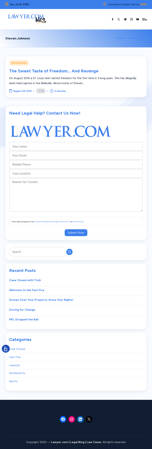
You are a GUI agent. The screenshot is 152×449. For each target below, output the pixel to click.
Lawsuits (14, 365)
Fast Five (15, 357)
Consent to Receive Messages (46, 221)
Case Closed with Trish (25, 280)
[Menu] (144, 19)
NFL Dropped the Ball (24, 319)
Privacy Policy (78, 221)
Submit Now (76, 232)
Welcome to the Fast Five (26, 290)
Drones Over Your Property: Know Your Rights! (41, 299)
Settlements (19, 63)
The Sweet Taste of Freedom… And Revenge (54, 70)
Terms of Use (65, 221)
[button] (69, 252)
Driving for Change (22, 309)
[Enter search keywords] (41, 251)
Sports (13, 381)
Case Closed (17, 349)
